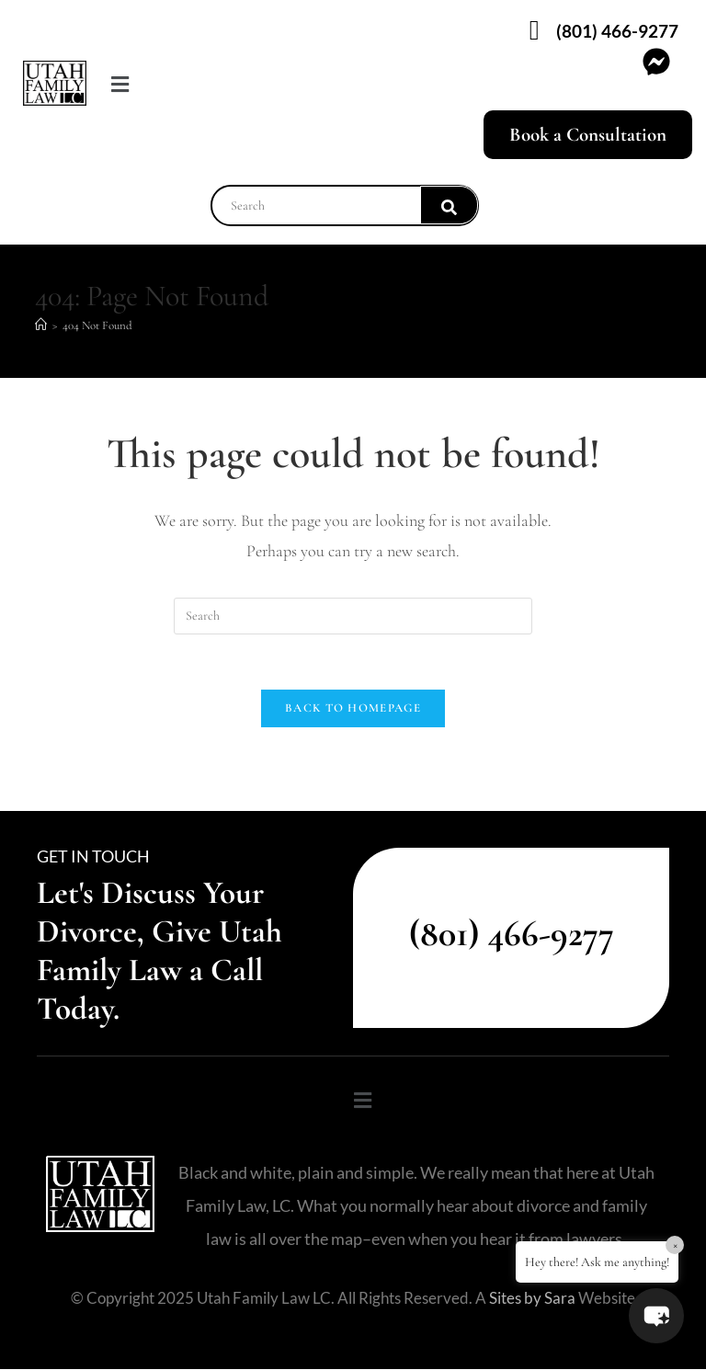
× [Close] (675, 1244)
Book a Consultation (587, 134)
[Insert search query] (353, 616)
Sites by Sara (532, 1298)
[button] (190, 85)
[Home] (41, 325)
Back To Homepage (353, 709)
